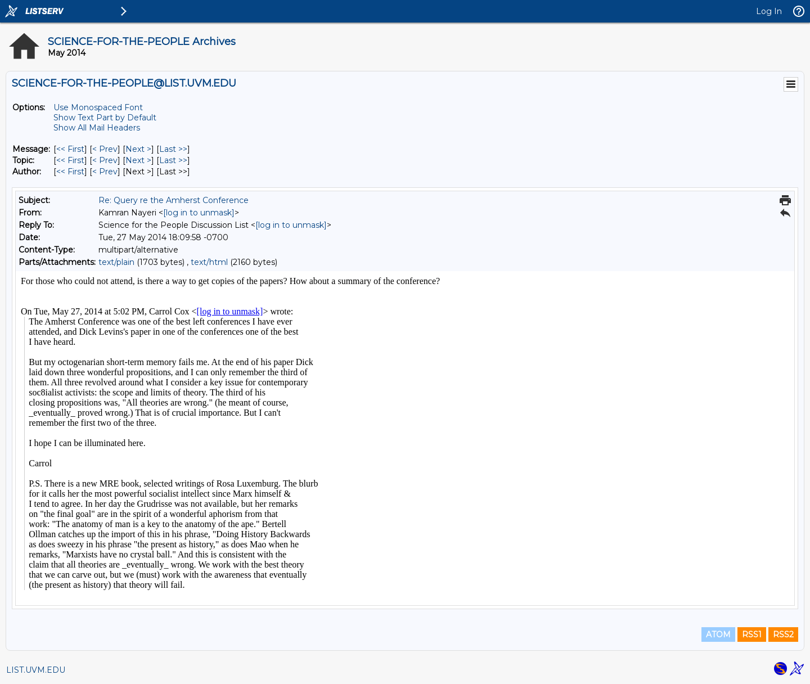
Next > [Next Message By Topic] (138, 160)
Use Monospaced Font (98, 107)
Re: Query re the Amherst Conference (173, 200)
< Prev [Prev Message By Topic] (105, 160)
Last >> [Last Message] (173, 149)
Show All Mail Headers (96, 128)
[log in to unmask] (199, 213)
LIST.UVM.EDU (35, 670)
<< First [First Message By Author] (70, 171)
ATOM (718, 634)
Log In (769, 11)
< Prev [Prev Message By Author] (105, 171)
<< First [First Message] (70, 149)
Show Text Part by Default (104, 117)
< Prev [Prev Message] (105, 149)
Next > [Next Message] (138, 149)
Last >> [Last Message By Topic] (173, 160)
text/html (209, 262)
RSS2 (783, 634)
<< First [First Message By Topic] (70, 160)
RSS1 (752, 634)
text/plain (116, 262)
